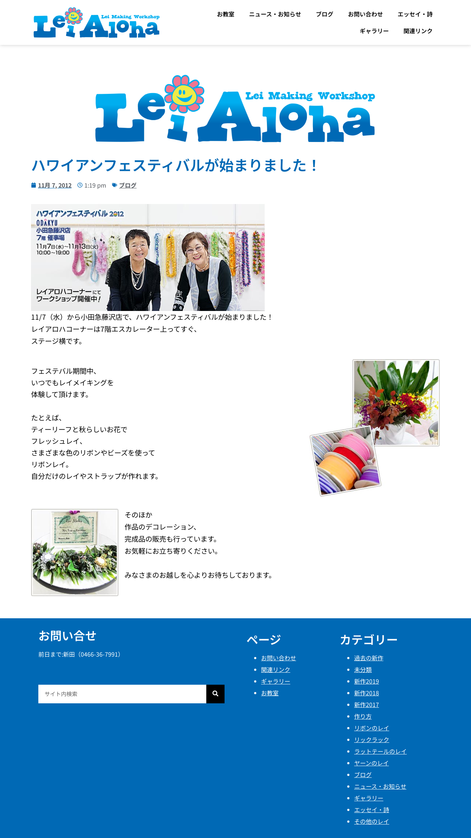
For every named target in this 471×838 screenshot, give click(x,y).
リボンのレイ (371, 727)
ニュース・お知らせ (275, 13)
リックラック (371, 739)
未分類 (363, 669)
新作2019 (366, 681)
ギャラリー (374, 30)
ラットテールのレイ (380, 751)
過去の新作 (368, 657)
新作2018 (366, 692)
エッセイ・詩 (415, 13)
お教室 (225, 13)
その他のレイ (371, 821)
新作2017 (366, 704)
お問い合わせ (365, 13)
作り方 (363, 716)
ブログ (324, 13)
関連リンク (418, 30)
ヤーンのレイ (371, 762)
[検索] (215, 694)
